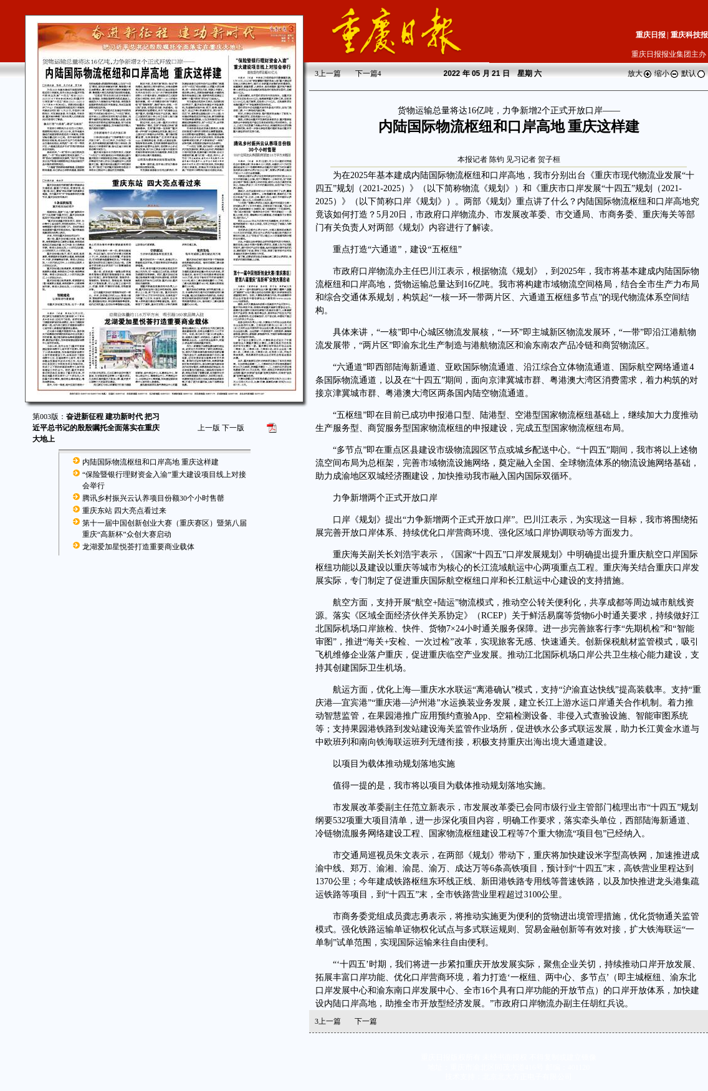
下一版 (233, 427)
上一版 (209, 427)
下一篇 (368, 73)
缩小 (666, 73)
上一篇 (328, 73)
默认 (693, 73)
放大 (640, 73)
